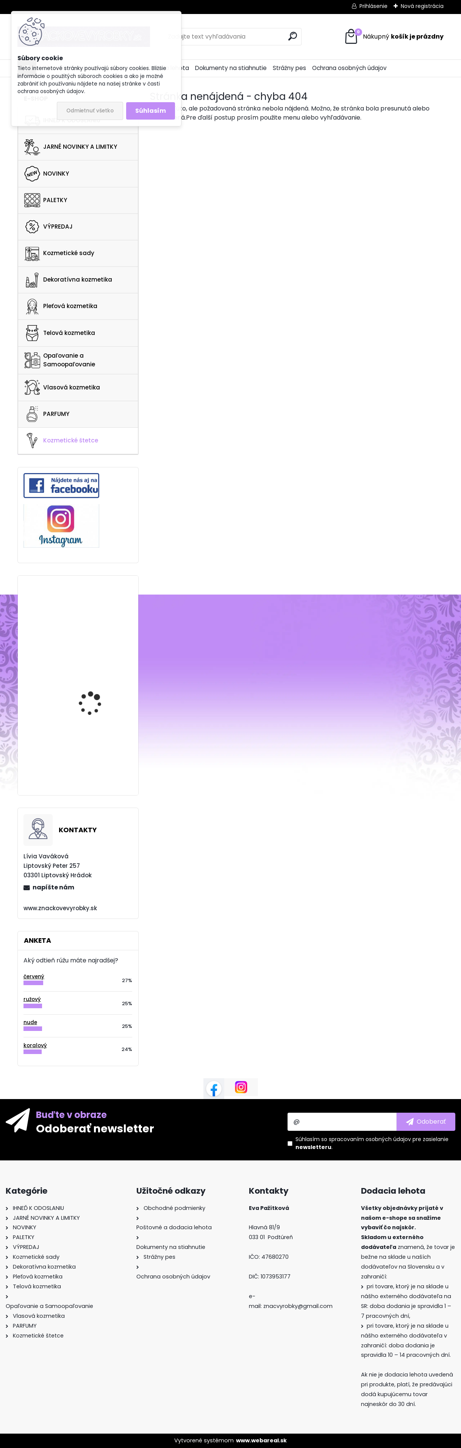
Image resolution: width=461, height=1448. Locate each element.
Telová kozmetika (59, 333)
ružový (32, 999)
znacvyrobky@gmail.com (298, 1306)
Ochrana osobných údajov (349, 68)
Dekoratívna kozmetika (68, 280)
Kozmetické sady (59, 253)
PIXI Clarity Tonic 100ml (98, 745)
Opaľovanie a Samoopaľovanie (59, 360)
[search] (292, 36)
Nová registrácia (422, 6)
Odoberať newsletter (95, 1128)
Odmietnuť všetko (90, 110)
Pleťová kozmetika (60, 307)
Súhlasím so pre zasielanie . (371, 1143)
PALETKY (45, 200)
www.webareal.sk (261, 1440)
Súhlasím (150, 110)
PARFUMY (46, 414)
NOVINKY (46, 174)
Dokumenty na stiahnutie (231, 68)
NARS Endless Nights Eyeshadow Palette (94, 609)
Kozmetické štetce (61, 440)
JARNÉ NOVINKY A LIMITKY (70, 147)
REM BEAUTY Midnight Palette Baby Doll (95, 674)
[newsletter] (426, 1121)
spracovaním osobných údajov (370, 1139)
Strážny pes (289, 68)
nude (30, 1022)
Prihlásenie (373, 6)
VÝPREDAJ (48, 227)
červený (33, 976)
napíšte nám (53, 887)
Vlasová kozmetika (62, 387)
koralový (35, 1045)
